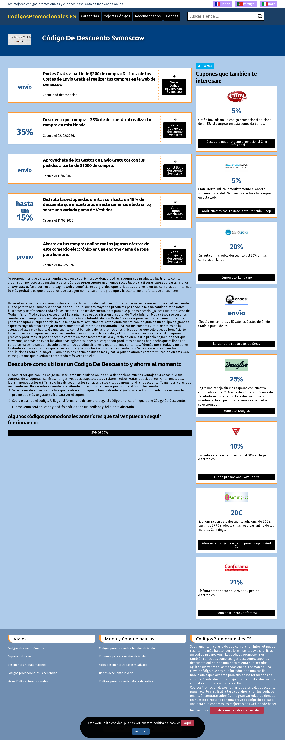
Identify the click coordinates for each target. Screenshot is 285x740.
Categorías (90, 16)
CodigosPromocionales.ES (42, 16)
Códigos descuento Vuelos (26, 648)
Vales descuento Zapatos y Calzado (123, 665)
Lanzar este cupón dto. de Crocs (236, 344)
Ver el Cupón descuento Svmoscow (175, 212)
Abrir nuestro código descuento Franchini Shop (236, 211)
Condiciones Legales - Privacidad (237, 710)
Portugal (246, 4)
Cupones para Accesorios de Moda (122, 656)
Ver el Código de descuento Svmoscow (175, 130)
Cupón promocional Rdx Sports (236, 477)
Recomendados (148, 16)
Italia (268, 4)
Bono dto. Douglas (236, 411)
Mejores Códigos (117, 16)
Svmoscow (99, 433)
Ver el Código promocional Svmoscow (174, 87)
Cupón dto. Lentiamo (236, 277)
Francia (222, 4)
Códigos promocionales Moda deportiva (126, 681)
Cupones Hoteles (19, 656)
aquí (187, 723)
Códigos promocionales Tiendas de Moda (127, 648)
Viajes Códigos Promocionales (28, 681)
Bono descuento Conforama (236, 613)
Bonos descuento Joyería (116, 673)
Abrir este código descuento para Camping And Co (236, 544)
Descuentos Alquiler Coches (27, 665)
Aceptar (141, 731)
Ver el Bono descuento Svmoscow (175, 171)
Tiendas (171, 16)
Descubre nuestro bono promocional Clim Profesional (236, 143)
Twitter (204, 66)
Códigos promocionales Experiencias (32, 673)
